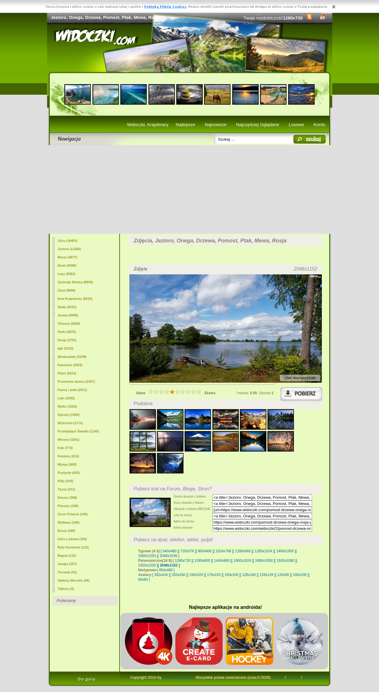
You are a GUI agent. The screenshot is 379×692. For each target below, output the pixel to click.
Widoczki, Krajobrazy (147, 124)
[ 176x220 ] (213, 575)
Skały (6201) (67, 307)
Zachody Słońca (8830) (75, 282)
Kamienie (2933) (70, 365)
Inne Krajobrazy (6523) (75, 298)
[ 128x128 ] (266, 575)
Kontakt (293, 677)
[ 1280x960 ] (243, 551)
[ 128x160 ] (249, 575)
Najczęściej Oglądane (257, 124)
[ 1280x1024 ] (263, 551)
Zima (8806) (67, 290)
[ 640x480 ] (169, 551)
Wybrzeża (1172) (70, 423)
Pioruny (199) (68, 506)
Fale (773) (65, 448)
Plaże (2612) (67, 373)
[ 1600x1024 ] (242, 561)
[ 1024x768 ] (223, 551)
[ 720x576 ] (187, 551)
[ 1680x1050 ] (264, 561)
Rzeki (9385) (67, 265)
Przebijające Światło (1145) (78, 431)
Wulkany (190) (69, 522)
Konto (319, 124)
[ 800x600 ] (204, 551)
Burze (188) (66, 530)
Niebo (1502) (67, 406)
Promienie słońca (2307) (76, 381)
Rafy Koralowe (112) (73, 547)
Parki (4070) (67, 332)
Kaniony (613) (68, 456)
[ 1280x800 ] (202, 561)
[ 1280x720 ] (182, 561)
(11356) (69, 249)
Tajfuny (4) (66, 588)
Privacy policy (315, 677)
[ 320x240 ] (178, 575)
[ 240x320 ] (196, 575)
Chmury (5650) (69, 323)
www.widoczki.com (179, 677)
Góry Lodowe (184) (72, 539)
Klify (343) (65, 481)
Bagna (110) (67, 555)
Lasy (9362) (67, 274)
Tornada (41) (67, 572)
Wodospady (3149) (72, 356)
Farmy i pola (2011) (72, 390)
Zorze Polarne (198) (73, 514)
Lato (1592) (66, 398)
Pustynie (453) (69, 472)
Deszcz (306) (67, 497)
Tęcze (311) (66, 489)
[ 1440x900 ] (222, 561)
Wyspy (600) (67, 464)
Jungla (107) (67, 564)
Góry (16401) (68, 240)
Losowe (296, 124)
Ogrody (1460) (69, 414)
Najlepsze (185, 124)
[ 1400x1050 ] (285, 551)
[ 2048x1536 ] (168, 556)
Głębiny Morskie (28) (74, 580)
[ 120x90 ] (283, 575)
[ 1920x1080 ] (285, 561)
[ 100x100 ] (300, 575)
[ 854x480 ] (166, 570)
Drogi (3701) (67, 340)
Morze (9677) (68, 257)
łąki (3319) (65, 348)
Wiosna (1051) (69, 439)
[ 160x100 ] (231, 575)
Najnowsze (216, 124)
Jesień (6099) (68, 315)
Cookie (278, 677)
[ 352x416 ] (161, 575)
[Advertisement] (189, 189)
